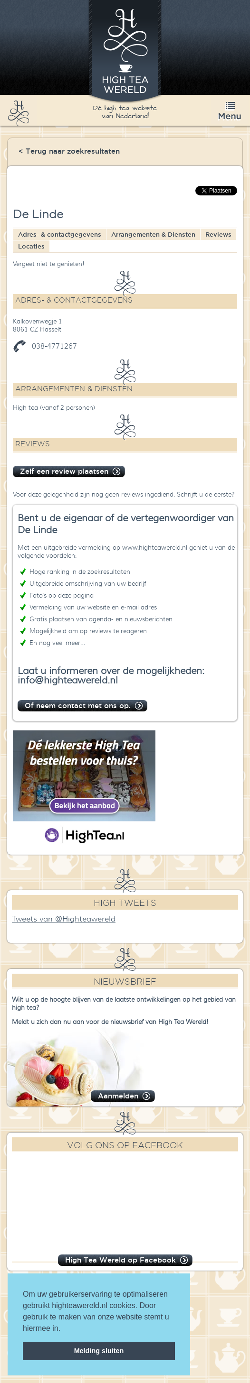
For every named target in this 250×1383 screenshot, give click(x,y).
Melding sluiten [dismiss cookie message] (99, 1351)
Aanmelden (118, 1096)
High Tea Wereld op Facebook (120, 1260)
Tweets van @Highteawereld (63, 919)
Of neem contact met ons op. (78, 705)
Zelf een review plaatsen (64, 471)
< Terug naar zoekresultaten (69, 151)
